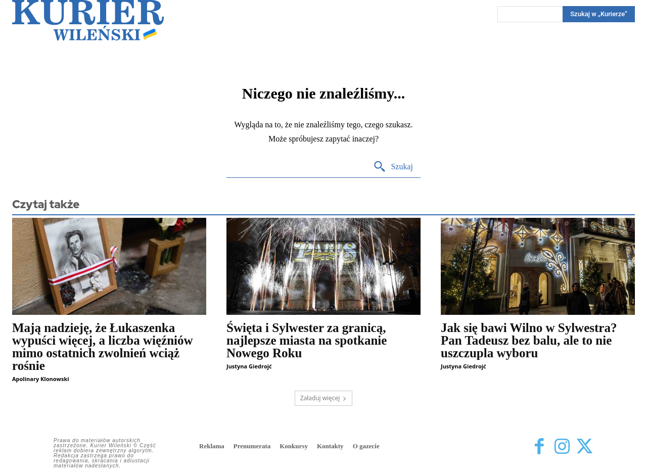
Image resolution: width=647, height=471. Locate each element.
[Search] (599, 14)
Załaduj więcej (323, 398)
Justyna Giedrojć (249, 366)
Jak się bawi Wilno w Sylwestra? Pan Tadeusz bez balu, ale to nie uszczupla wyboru (529, 340)
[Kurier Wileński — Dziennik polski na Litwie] (88, 20)
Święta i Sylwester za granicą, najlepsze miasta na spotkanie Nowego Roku (306, 340)
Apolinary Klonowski (40, 379)
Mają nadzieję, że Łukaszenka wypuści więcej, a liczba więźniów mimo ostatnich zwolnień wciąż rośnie (102, 346)
